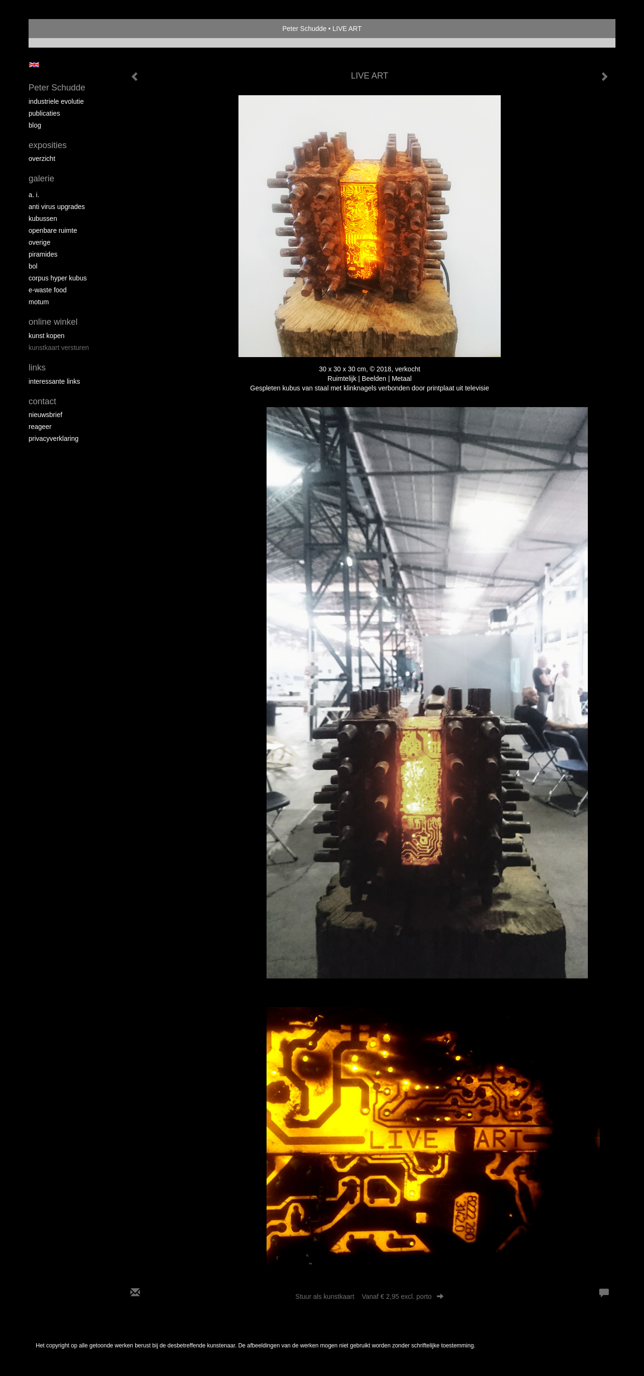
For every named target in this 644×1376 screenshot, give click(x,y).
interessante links (54, 381)
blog (35, 125)
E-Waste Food (48, 290)
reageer (40, 426)
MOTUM (39, 302)
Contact (42, 401)
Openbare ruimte (53, 230)
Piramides (43, 254)
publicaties (44, 113)
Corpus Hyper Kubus (58, 278)
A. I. (34, 195)
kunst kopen (47, 335)
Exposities (48, 145)
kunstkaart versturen (59, 347)
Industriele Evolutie (56, 101)
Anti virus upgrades (57, 206)
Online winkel (53, 322)
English (34, 65)
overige (39, 242)
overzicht (42, 158)
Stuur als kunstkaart (370, 1296)
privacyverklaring (54, 438)
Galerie (41, 178)
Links (37, 367)
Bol (33, 266)
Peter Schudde (304, 28)
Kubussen (43, 218)
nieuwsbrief (45, 415)
